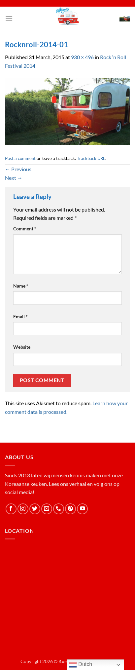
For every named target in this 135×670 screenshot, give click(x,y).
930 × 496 (82, 57)
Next (13, 178)
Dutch (80, 665)
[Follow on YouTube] (82, 508)
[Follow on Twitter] (34, 508)
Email (20, 316)
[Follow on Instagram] (22, 508)
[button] (9, 18)
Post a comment (20, 158)
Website (21, 347)
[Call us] (58, 508)
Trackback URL (91, 158)
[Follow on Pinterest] (70, 508)
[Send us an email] (46, 508)
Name (20, 286)
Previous (18, 169)
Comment (24, 228)
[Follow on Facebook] (11, 508)
